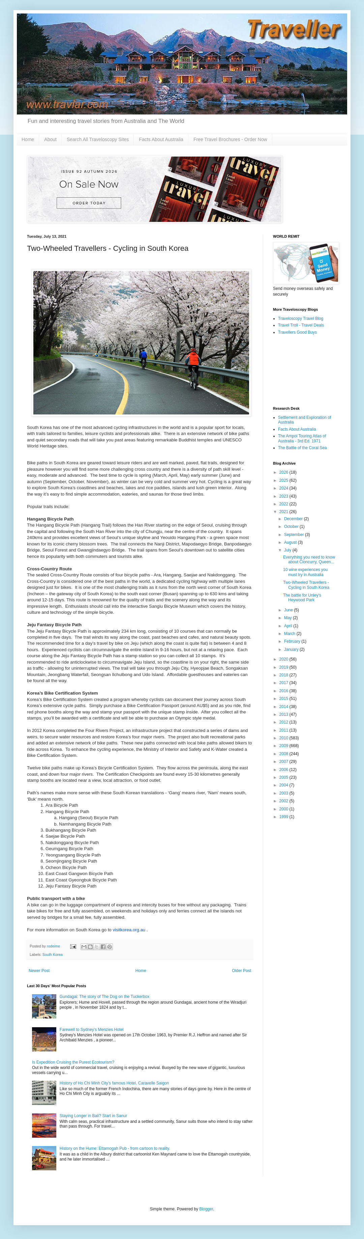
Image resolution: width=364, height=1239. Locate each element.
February (292, 641)
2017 (284, 682)
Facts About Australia (161, 139)
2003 (284, 793)
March (290, 633)
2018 (284, 675)
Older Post (241, 970)
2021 (284, 511)
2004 (284, 785)
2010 (284, 738)
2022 (284, 504)
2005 (284, 777)
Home (28, 139)
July (288, 550)
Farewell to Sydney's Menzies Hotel (92, 1029)
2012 (284, 722)
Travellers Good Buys (297, 332)
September (294, 534)
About (50, 139)
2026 (284, 472)
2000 (284, 809)
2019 (284, 667)
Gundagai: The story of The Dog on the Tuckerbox (104, 996)
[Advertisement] (305, 371)
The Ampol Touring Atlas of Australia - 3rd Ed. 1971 (302, 438)
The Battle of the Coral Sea (302, 447)
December (294, 518)
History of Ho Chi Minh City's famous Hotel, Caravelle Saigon (114, 1083)
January (292, 649)
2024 (284, 488)
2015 (284, 698)
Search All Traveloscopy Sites (98, 139)
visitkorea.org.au (129, 929)
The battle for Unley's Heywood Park (302, 597)
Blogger (206, 1209)
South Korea (52, 954)
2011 (284, 730)
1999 (284, 816)
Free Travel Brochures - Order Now (230, 139)
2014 (284, 706)
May (288, 617)
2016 (284, 691)
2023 (284, 496)
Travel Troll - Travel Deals (301, 325)
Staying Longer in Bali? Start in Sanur (93, 1115)
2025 (284, 480)
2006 (284, 769)
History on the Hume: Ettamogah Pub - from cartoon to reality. (115, 1148)
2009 (284, 745)
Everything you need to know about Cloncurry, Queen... (309, 559)
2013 (284, 714)
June (289, 610)
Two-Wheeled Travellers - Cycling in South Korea (306, 585)
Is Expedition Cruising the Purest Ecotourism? (73, 1062)
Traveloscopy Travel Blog (300, 318)
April (288, 626)
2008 (284, 753)
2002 (284, 801)
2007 (284, 761)
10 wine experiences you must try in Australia (305, 572)
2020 (284, 659)
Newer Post (39, 970)
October (292, 526)
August (291, 542)
